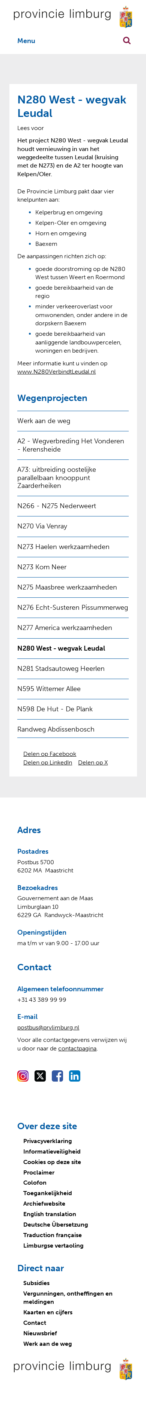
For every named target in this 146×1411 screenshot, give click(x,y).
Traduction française (52, 1235)
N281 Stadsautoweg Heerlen (61, 668)
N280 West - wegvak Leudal (61, 648)
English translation (49, 1214)
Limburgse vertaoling (53, 1245)
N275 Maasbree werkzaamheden (67, 587)
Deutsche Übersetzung (55, 1224)
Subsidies (36, 1283)
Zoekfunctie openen (127, 40)
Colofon (35, 1182)
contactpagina (77, 1048)
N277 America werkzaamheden (64, 628)
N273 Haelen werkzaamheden (63, 547)
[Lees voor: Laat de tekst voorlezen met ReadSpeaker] (30, 128)
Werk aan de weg (43, 421)
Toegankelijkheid (47, 1193)
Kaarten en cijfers (47, 1312)
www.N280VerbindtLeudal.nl (56, 371)
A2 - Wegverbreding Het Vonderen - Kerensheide (70, 445)
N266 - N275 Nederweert (56, 506)
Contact (34, 1322)
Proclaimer (38, 1172)
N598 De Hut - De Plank (55, 709)
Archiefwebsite (44, 1203)
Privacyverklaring (47, 1141)
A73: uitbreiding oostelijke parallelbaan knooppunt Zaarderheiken (56, 477)
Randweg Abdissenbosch (56, 729)
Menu (26, 41)
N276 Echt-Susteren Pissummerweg (72, 607)
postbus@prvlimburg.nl (48, 1027)
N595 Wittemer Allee (49, 689)
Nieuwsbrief (40, 1333)
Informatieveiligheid (52, 1151)
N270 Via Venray (42, 526)
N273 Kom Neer (41, 567)
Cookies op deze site (52, 1162)
